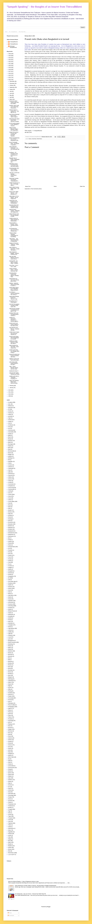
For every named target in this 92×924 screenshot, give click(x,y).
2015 (9, 75)
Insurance (10, 604)
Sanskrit (10, 741)
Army (9, 426)
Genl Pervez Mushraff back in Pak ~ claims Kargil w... (14, 116)
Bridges (10, 454)
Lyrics (9, 638)
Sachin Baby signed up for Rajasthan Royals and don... (14, 289)
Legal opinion (11, 628)
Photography (11, 706)
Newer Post (27, 186)
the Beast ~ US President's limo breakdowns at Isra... (13, 154)
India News (34, 138)
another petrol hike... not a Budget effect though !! (14, 351)
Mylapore (10, 677)
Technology (10, 795)
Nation (9, 682)
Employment (11, 531)
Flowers (10, 555)
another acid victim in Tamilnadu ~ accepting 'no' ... (14, 377)
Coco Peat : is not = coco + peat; (13, 266)
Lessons (10, 630)
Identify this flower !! (13, 371)
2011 (9, 392)
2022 (9, 61)
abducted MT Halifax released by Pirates (14, 373)
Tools (9, 812)
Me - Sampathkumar (13, 31)
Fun (9, 564)
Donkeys (10, 515)
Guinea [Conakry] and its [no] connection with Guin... (14, 355)
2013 (9, 79)
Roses (9, 736)
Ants (9, 423)
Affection (10, 405)
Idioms (9, 593)
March (11, 99)
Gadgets (10, 567)
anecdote (10, 416)
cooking (10, 491)
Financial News (11, 546)
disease (10, 511)
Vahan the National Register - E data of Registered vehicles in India (23, 881)
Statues (10, 781)
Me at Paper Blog (22, 31)
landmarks (10, 623)
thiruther (10, 807)
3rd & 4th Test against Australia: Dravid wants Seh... (14, 305)
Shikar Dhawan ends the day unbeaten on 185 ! (14, 215)
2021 (9, 63)
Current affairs (11, 501)
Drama (9, 517)
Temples (10, 797)
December (12, 81)
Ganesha (10, 572)
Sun (9, 786)
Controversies (11, 489)
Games (9, 569)
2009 (9, 396)
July (11, 91)
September (12, 87)
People (9, 696)
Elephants (10, 527)
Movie (9, 671)
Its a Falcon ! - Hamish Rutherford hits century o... (14, 293)
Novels (9, 687)
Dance (9, 505)
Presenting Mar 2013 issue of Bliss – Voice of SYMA (14, 169)
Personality (10, 698)
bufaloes (10, 456)
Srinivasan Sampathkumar (13, 47)
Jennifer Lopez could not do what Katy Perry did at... (14, 107)
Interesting (10, 605)
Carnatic (10, 465)
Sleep (9, 760)
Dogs (9, 513)
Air (8, 409)
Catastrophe (11, 468)
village (9, 838)
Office (9, 689)
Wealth (9, 844)
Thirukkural (10, 805)
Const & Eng (11, 487)
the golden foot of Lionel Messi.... (13, 301)
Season (10, 748)
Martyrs (10, 645)
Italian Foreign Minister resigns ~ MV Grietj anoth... (14, 129)
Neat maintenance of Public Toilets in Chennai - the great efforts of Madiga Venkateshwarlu (35, 885)
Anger (9, 418)
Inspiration (10, 600)
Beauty (9, 438)
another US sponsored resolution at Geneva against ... (14, 319)
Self (9, 750)
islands (9, 609)
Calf (9, 463)
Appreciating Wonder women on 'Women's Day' (14, 298)
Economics (10, 522)
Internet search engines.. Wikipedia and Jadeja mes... (14, 211)
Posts (10, 913)
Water (9, 842)
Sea (9, 746)
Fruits (9, 562)
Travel (9, 819)
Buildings (10, 458)
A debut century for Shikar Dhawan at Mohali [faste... (14, 219)
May (11, 95)
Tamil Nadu (10, 793)
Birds (9, 447)
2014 (9, 77)
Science (10, 744)
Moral (9, 668)
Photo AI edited (11, 704)
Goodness (10, 583)
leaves (9, 626)
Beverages (10, 444)
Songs (9, 769)
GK (9, 578)
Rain (9, 725)
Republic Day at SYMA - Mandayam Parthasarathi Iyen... (14, 160)
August (11, 89)
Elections (10, 525)
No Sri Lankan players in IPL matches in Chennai (14, 124)
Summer (10, 784)
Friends (10, 560)
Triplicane (10, 823)
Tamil (9, 791)
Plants (9, 711)
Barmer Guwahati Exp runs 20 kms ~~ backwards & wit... (14, 139)
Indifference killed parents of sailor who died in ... (13, 342)
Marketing (10, 644)
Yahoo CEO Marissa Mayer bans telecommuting (14, 382)
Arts (9, 428)
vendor (9, 835)
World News (39, 138)
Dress (9, 520)
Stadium (10, 776)
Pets (9, 701)
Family (9, 539)
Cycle (9, 503)
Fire (9, 548)
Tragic (9, 816)
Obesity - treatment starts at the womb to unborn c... (14, 284)
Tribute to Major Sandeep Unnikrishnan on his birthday (13, 234)
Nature (9, 684)
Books (9, 452)
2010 (9, 394)
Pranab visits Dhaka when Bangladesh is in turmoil (47, 39)
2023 (9, 59)
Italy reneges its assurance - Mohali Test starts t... (14, 249)
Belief (9, 442)
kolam (9, 621)
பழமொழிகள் (11, 854)
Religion (10, 729)
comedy (10, 482)
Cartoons (10, 466)
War (9, 840)
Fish (9, 551)
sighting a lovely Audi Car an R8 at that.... (14, 359)
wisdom (10, 847)
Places (9, 710)
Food (9, 557)
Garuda (10, 574)
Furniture (10, 565)
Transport (10, 818)
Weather (10, 845)
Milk (9, 659)
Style (9, 783)
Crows (9, 498)
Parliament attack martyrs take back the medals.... (14, 102)
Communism (11, 484)
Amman (10, 411)
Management (11, 640)
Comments (11, 915)
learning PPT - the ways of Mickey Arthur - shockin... (14, 262)
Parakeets (10, 692)
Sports (9, 772)
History (30, 138)
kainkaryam (10, 614)
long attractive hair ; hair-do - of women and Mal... (14, 329)
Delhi (9, 508)
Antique (10, 421)
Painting (10, 691)
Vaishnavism (11, 828)
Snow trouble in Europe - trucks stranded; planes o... (13, 224)
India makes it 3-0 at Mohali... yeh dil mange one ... (14, 197)
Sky (9, 758)
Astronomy (10, 430)
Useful (9, 826)
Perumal (10, 699)
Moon (9, 666)
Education (10, 524)
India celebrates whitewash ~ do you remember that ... (14, 148)
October (12, 85)
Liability (10, 631)
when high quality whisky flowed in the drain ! (13, 363)
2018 (9, 69)
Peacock (10, 694)
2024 (9, 57)
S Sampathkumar (14, 41)
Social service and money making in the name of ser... (14, 324)
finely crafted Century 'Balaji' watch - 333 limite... (14, 188)
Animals (10, 419)
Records (10, 727)
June (11, 93)
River (9, 732)
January (12, 387)
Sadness (10, 738)
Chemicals (10, 473)
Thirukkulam (11, 804)
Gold (9, 579)
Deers (9, 506)
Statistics (10, 779)
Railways (10, 724)
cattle (9, 471)
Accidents (10, 402)
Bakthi (9, 435)
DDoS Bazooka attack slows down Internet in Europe (14, 120)
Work (9, 851)
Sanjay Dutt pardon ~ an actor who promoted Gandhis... (14, 134)
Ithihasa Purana (11, 611)
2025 (9, 55)
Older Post (82, 186)
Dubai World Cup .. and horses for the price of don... (14, 280)
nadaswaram (11, 680)
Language (10, 624)
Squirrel (10, 774)
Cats (9, 470)
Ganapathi (10, 571)
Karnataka (10, 616)
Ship (9, 751)
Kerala (9, 619)
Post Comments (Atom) (36, 188)
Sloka (9, 762)
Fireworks (10, 550)
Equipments (10, 534)
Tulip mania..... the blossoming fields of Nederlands (13, 240)
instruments (10, 602)
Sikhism (10, 755)
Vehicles (10, 833)
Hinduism (10, 586)
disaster (10, 510)
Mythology (10, 678)
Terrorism (10, 800)
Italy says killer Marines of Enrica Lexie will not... (14, 258)
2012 (9, 390)
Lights (9, 633)
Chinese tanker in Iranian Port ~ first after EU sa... (14, 111)
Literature (10, 635)
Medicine (10, 651)
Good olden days (12, 581)
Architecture (11, 425)
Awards (10, 433)
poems (9, 713)
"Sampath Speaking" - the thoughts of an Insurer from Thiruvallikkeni (44, 6)
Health (9, 584)
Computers (10, 485)
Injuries (9, 597)
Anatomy (10, 412)
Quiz (9, 722)
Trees (9, 821)
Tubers (9, 824)
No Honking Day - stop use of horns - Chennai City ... (14, 230)
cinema (9, 478)
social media (11, 765)
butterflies (10, 461)
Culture (9, 499)
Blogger (48, 906)
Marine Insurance (12, 642)
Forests (10, 558)
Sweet (9, 788)
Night (9, 685)
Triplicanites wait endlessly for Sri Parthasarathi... (13, 202)
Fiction (9, 545)
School (9, 743)
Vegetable (10, 831)
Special (9, 771)
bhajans (10, 445)
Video (9, 837)
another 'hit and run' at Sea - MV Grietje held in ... (14, 184)
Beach (9, 437)
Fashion (10, 541)
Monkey (10, 663)
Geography (10, 576)
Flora (9, 553)
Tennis (9, 798)
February (12, 385)
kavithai (10, 618)
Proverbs (10, 718)
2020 (9, 65)
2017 (9, 71)
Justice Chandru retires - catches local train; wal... (13, 270)
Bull (9, 459)
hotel (9, 591)
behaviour (10, 440)
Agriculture (10, 407)
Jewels (9, 612)
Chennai (10, 475)
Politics (9, 717)
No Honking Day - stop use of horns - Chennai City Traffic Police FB (30, 893)
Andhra (9, 414)
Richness (10, 731)
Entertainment (11, 532)
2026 (9, 53)
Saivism (10, 739)
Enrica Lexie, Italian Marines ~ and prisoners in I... (13, 193)
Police (9, 715)
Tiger (9, 811)
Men (9, 658)
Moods (9, 664)
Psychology (10, 720)
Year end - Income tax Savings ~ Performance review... (14, 174)
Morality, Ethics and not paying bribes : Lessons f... (14, 314)
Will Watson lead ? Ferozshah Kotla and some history (13, 165)
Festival (10, 543)
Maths (9, 647)
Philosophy (10, 703)
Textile (9, 802)
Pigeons (10, 708)
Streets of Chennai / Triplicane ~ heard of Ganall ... (14, 244)
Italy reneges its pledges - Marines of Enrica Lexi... (14, 253)
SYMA (9, 790)
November (12, 83)
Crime (9, 496)
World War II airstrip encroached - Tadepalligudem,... (14, 179)
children (10, 477)
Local (9, 637)
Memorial (10, 654)
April (11, 97)
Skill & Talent (11, 757)
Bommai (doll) (11, 451)
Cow (9, 492)
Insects (9, 598)
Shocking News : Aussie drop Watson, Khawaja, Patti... (14, 274)
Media (9, 649)
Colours (10, 480)
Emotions (10, 529)
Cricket (9, 494)
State (9, 778)
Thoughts (10, 809)
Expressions (11, 536)
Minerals (10, 661)
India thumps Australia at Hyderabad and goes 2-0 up (14, 310)
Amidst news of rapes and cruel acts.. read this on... (14, 333)
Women (10, 849)
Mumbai (10, 673)
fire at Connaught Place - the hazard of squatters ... (14, 143)
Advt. (9, 404)
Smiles (9, 764)
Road (9, 734)
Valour (9, 830)
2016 (9, 73)
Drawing (10, 518)
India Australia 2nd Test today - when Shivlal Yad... (14, 347)
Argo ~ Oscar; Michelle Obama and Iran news (13, 368)
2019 (9, 67)
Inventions (10, 607)
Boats (9, 449)
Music (9, 675)
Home (6, 31)
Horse (9, 590)
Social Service (11, 767)
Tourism (10, 814)
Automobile (10, 431)
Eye (9, 538)
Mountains (10, 670)
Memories (10, 656)
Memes (9, 652)
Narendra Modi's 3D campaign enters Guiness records (13, 206)
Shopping (10, 753)
